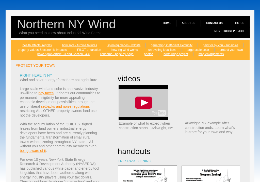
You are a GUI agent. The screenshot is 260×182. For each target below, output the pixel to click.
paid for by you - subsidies (220, 45)
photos (148, 54)
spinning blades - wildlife (123, 45)
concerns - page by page (117, 54)
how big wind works (124, 50)
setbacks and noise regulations (65, 106)
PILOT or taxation (89, 50)
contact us (214, 23)
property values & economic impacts (42, 50)
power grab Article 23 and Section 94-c (63, 54)
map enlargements (211, 54)
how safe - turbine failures (79, 45)
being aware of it (33, 151)
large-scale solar (198, 50)
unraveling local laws (162, 50)
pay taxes (46, 93)
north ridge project (176, 54)
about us (188, 23)
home (167, 23)
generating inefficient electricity (171, 45)
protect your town (231, 50)
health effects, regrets (37, 45)
